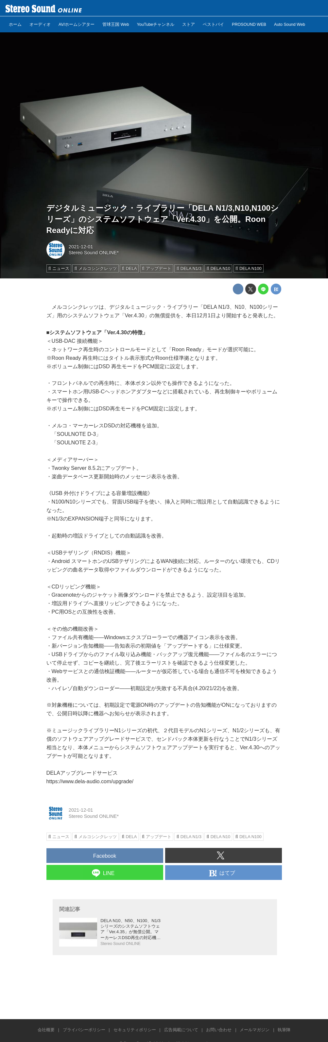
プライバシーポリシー (84, 1029)
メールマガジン (254, 1029)
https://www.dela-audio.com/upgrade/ (90, 781)
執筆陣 (284, 1029)
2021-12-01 (81, 246)
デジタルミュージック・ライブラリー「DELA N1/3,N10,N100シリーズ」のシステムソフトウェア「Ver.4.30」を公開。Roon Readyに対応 (162, 219)
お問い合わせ (219, 1029)
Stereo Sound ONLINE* (94, 252)
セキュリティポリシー (134, 1029)
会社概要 (46, 1029)
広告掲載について (181, 1029)
